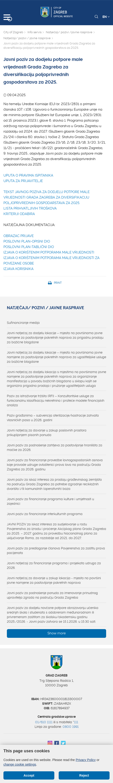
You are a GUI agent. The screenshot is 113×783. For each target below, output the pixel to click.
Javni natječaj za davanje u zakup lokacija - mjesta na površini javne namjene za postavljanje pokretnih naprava (54, 580)
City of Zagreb (13, 32)
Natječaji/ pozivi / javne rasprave (27, 38)
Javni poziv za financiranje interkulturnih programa (45, 514)
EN (106, 17)
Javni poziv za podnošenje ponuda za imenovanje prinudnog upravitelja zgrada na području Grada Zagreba (52, 595)
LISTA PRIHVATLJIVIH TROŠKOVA (30, 208)
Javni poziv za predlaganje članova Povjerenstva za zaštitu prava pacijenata (56, 550)
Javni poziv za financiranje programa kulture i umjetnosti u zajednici (50, 501)
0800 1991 (71, 726)
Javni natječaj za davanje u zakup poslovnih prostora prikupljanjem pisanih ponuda (46, 432)
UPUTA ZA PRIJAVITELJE (23, 181)
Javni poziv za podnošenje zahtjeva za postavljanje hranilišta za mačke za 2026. (54, 447)
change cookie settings (19, 764)
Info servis (34, 32)
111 (76, 722)
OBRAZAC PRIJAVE (18, 236)
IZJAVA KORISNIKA (18, 269)
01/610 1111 (43, 722)
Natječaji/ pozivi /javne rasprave (69, 32)
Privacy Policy (86, 760)
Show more (56, 633)
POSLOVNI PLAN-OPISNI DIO (26, 241)
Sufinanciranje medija (23, 323)
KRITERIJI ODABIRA (19, 214)
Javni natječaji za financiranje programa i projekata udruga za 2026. (54, 565)
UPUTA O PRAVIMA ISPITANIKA (28, 175)
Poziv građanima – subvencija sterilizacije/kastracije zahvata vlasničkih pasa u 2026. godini (53, 418)
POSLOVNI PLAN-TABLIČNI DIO (28, 247)
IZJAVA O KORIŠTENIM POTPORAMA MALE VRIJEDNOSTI (48, 252)
